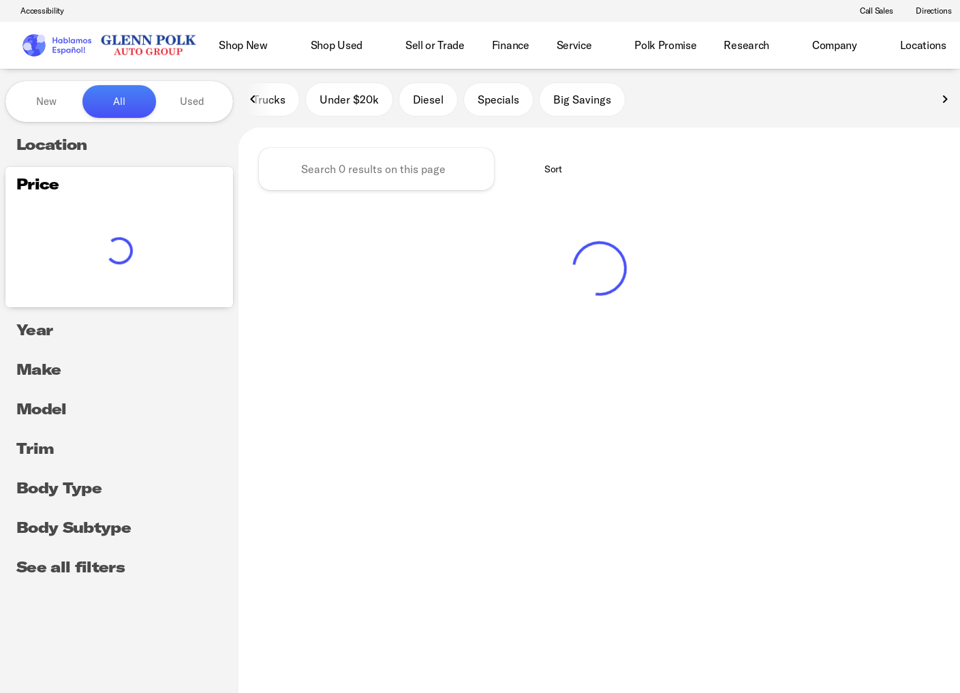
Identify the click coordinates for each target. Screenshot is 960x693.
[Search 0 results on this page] (376, 171)
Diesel (428, 101)
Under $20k (349, 101)
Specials (498, 101)
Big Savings (582, 101)
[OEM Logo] (56, 45)
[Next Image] (945, 101)
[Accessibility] (36, 11)
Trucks (269, 101)
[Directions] (928, 11)
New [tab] (46, 101)
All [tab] (119, 101)
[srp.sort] (545, 171)
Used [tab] (192, 101)
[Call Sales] (870, 11)
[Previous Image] (253, 101)
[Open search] (929, 46)
